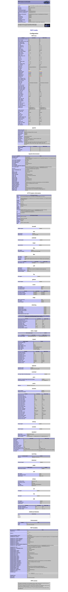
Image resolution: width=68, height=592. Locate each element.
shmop (34, 421)
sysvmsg (34, 454)
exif (34, 265)
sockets (34, 426)
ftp (34, 274)
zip (34, 493)
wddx (34, 465)
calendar (34, 237)
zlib (34, 499)
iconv (34, 284)
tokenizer (34, 460)
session (34, 388)
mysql (34, 339)
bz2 (34, 231)
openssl (34, 365)
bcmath (34, 226)
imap (34, 297)
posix (34, 383)
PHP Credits (34, 30)
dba (34, 248)
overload (34, 372)
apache (34, 127)
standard (34, 432)
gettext (34, 279)
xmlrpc (34, 479)
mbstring (34, 305)
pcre (34, 377)
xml (34, 471)
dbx (34, 254)
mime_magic (34, 330)
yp (34, 488)
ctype (34, 243)
